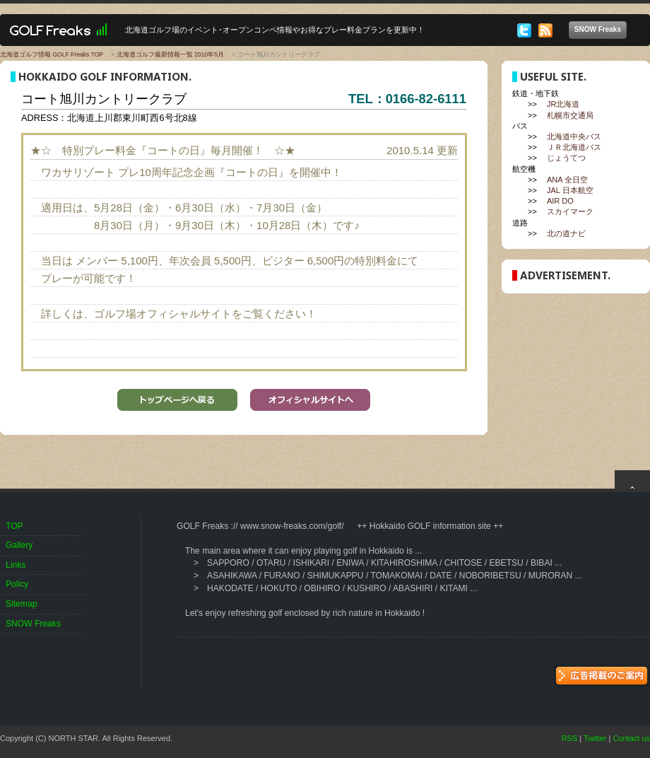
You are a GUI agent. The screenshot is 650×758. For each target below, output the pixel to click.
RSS (570, 738)
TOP (14, 526)
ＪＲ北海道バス (574, 147)
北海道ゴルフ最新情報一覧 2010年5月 (170, 54)
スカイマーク (570, 211)
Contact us (631, 738)
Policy (17, 584)
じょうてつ (566, 157)
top (632, 479)
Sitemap (21, 604)
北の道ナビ (566, 233)
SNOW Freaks (600, 30)
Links (15, 565)
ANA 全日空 (567, 179)
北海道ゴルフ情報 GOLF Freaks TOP (51, 54)
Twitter (595, 738)
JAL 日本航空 (570, 190)
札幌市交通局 (570, 115)
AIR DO (560, 201)
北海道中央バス (574, 136)
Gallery (19, 545)
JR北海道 (563, 104)
